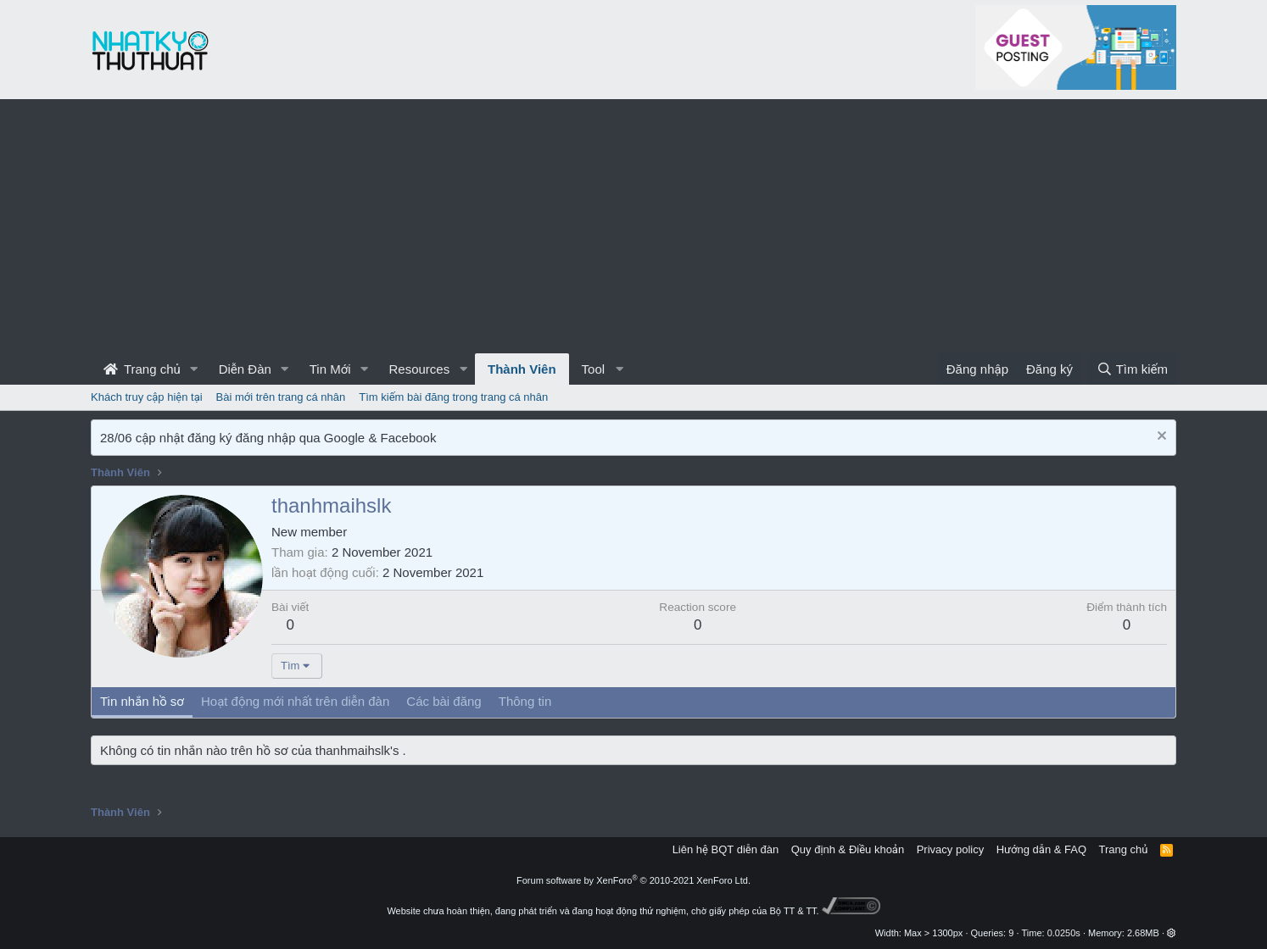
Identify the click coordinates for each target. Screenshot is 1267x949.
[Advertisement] (633, 226)
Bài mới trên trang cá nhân (281, 397)
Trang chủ (142, 369)
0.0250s (1063, 933)
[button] (194, 369)
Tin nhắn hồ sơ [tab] (142, 701)
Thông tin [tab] (525, 701)
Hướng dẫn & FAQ (1041, 849)
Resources (418, 369)
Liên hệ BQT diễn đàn (726, 849)
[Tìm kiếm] (1132, 369)
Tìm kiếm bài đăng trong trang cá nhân (453, 397)
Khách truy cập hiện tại (147, 397)
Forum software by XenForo (633, 880)
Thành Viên (522, 369)
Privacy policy (950, 849)
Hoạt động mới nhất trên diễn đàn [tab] (295, 701)
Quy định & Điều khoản (847, 849)
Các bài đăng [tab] (443, 701)
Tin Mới (330, 369)
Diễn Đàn (245, 369)
